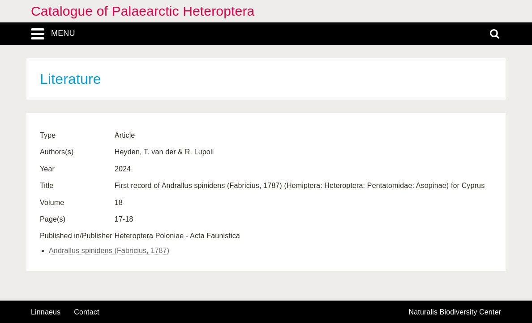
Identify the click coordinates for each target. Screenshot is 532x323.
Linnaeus (45, 312)
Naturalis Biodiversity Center (455, 312)
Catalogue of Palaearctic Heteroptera (142, 11)
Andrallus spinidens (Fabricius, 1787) (109, 250)
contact (86, 312)
